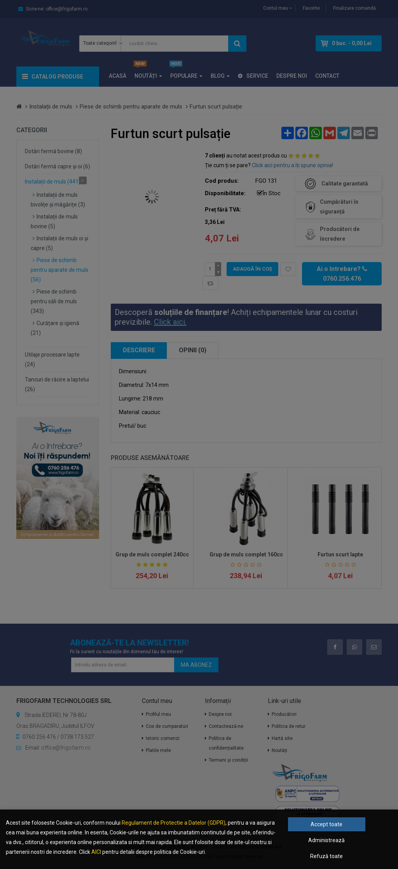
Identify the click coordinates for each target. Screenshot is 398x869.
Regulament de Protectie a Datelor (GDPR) (173, 823)
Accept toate (326, 824)
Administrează (326, 840)
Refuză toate (326, 856)
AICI (96, 852)
